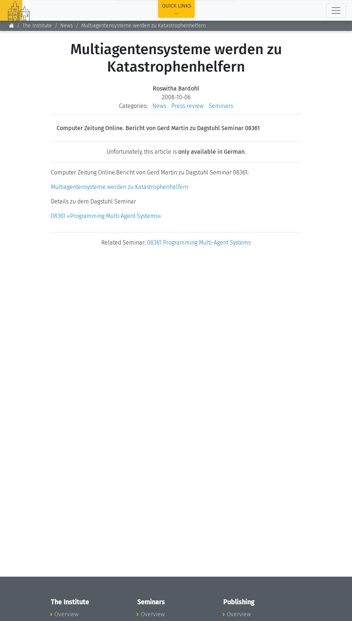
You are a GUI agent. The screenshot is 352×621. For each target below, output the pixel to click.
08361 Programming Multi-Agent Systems (199, 242)
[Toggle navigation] (336, 10)
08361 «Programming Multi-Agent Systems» (106, 216)
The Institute (37, 26)
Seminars (221, 105)
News (66, 26)
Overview (66, 614)
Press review (187, 105)
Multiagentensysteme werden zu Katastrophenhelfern (119, 187)
